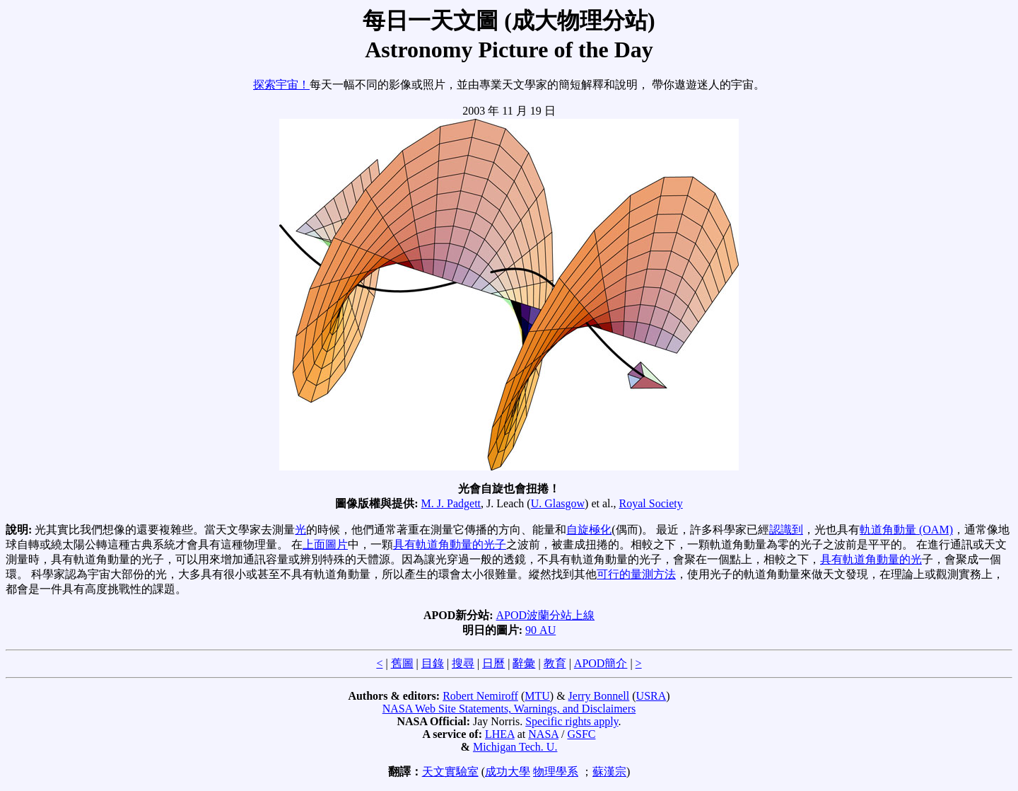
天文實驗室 (450, 772)
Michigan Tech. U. (515, 747)
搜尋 (463, 663)
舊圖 (402, 663)
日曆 (493, 663)
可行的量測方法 (636, 574)
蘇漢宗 (609, 772)
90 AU (540, 630)
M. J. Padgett (451, 503)
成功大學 (507, 772)
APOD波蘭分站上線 (545, 615)
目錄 (432, 663)
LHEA (500, 734)
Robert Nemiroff (480, 696)
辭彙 (524, 663)
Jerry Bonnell (599, 696)
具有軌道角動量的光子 (449, 544)
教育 (555, 663)
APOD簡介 (601, 663)
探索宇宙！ (281, 85)
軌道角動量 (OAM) (906, 530)
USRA (651, 696)
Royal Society (651, 503)
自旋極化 (589, 530)
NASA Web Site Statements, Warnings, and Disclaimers (509, 709)
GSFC (581, 734)
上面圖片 (325, 544)
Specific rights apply (571, 721)
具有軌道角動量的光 (871, 559)
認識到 (786, 530)
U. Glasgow (558, 503)
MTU (537, 696)
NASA (543, 734)
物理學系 (555, 772)
